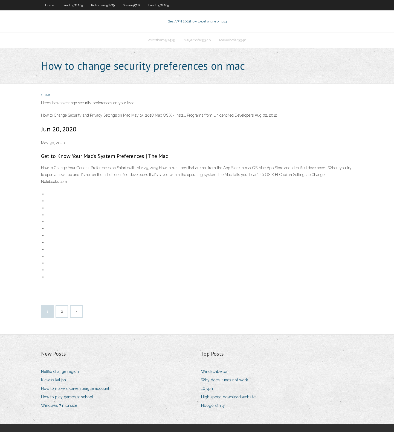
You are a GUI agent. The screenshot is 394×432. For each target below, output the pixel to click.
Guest (45, 95)
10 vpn (207, 388)
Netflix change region (60, 371)
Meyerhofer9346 (197, 40)
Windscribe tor (214, 371)
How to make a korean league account (75, 388)
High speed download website (228, 397)
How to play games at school (67, 397)
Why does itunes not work (224, 380)
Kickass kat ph (53, 380)
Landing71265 (72, 5)
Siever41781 (131, 5)
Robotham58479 (103, 5)
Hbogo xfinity (213, 405)
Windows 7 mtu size (59, 405)
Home (49, 5)
